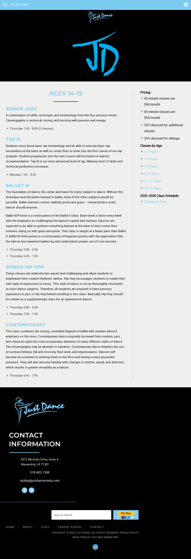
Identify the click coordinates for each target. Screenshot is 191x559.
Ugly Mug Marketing (104, 537)
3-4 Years (151, 151)
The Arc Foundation (100, 18)
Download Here (155, 202)
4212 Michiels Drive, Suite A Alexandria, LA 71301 (39, 461)
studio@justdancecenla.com (40, 480)
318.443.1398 (15, 4)
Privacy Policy (129, 532)
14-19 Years (152, 188)
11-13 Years (152, 181)
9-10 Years (152, 173)
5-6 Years (151, 159)
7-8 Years (151, 166)
